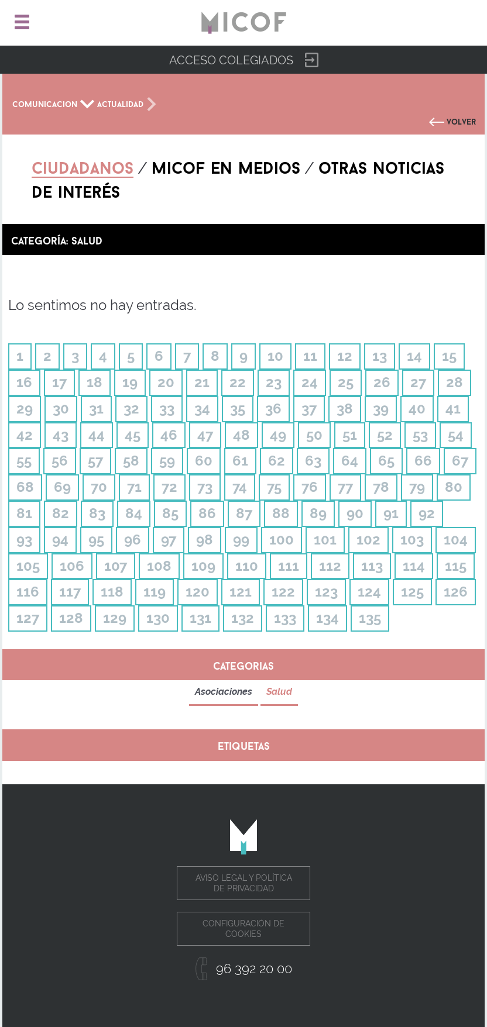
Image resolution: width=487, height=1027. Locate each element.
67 (460, 460)
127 (27, 617)
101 (325, 539)
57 (95, 460)
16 (24, 382)
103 (412, 539)
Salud (279, 691)
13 (379, 355)
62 (276, 460)
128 (71, 617)
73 (204, 486)
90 (355, 513)
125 (412, 591)
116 (27, 591)
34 (202, 408)
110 (246, 565)
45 (132, 434)
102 (368, 539)
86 (207, 513)
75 (274, 486)
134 (327, 617)
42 (24, 434)
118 (112, 591)
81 (24, 513)
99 (241, 539)
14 (414, 355)
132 (242, 617)
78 (381, 486)
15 (449, 355)
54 (456, 434)
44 (96, 434)
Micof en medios (226, 165)
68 (25, 486)
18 (94, 382)
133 (285, 617)
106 (72, 565)
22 (237, 382)
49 (278, 434)
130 (158, 617)
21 (202, 382)
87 (244, 513)
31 (96, 408)
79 (417, 486)
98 (204, 539)
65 (386, 460)
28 (454, 382)
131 (200, 617)
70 (99, 486)
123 (326, 591)
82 (60, 513)
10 (275, 355)
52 (385, 434)
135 (370, 617)
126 (456, 591)
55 (24, 460)
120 (198, 591)
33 (166, 408)
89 (318, 513)
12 (344, 355)
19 (130, 382)
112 (330, 565)
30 (61, 408)
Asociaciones (223, 691)
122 (283, 591)
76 (309, 486)
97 (168, 539)
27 (418, 382)
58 (131, 460)
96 (132, 539)
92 (427, 513)
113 (372, 565)
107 (115, 565)
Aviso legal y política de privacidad (244, 883)
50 (314, 434)
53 (420, 434)
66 (423, 460)
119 (154, 591)
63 (313, 460)
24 (309, 382)
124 (369, 591)
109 (203, 565)
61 (240, 460)
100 (281, 539)
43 (60, 434)
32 (131, 408)
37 (309, 408)
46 (168, 434)
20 (165, 382)
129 (114, 617)
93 (24, 539)
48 (241, 434)
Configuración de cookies (243, 929)
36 (273, 408)
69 (62, 486)
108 (159, 565)
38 (345, 408)
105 (28, 565)
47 (205, 434)
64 (349, 460)
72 (169, 486)
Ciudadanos (82, 165)
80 (453, 486)
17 (59, 382)
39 (381, 408)
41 (453, 408)
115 (456, 565)
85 (170, 513)
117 (70, 591)
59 (167, 460)
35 (237, 408)
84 (133, 513)
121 (240, 591)
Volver (461, 120)
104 (456, 539)
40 (417, 408)
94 (60, 539)
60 (203, 460)
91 (391, 513)
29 (24, 408)
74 (239, 486)
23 (274, 382)
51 (349, 434)
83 (97, 513)
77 (345, 486)
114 (414, 565)
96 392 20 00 (254, 968)
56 (60, 460)
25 (346, 382)
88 (281, 513)
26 (381, 382)
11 (310, 355)
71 (134, 486)
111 (288, 565)
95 (96, 539)
